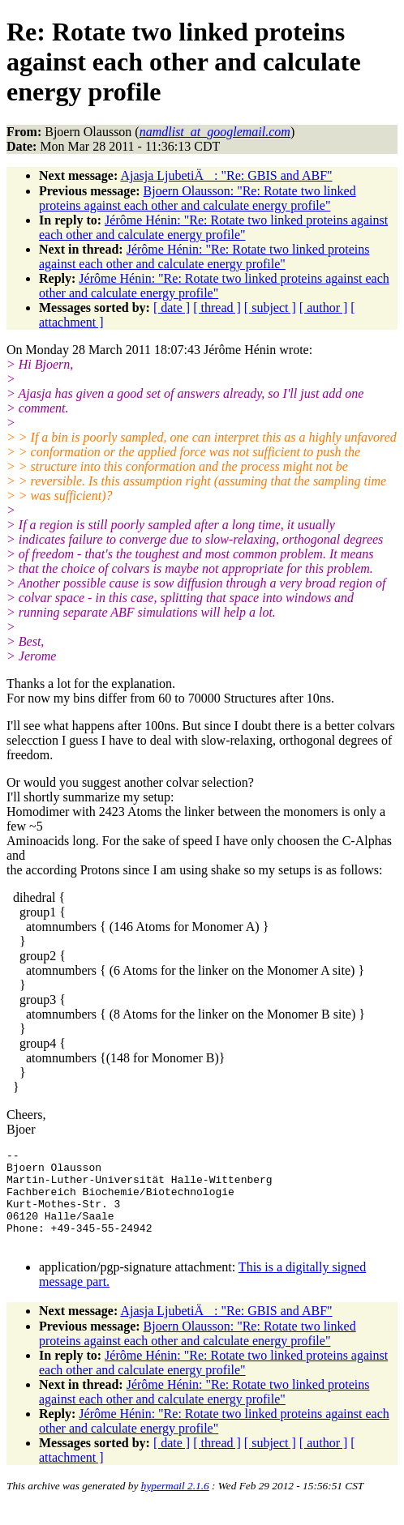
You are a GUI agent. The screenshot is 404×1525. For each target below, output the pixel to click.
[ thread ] (217, 307)
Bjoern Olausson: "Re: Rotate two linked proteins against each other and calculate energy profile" (197, 198)
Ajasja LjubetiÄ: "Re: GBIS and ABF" (226, 175)
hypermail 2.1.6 (175, 1505)
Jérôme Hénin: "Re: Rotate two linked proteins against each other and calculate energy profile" (213, 227)
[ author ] (323, 307)
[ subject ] (270, 307)
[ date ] (171, 307)
